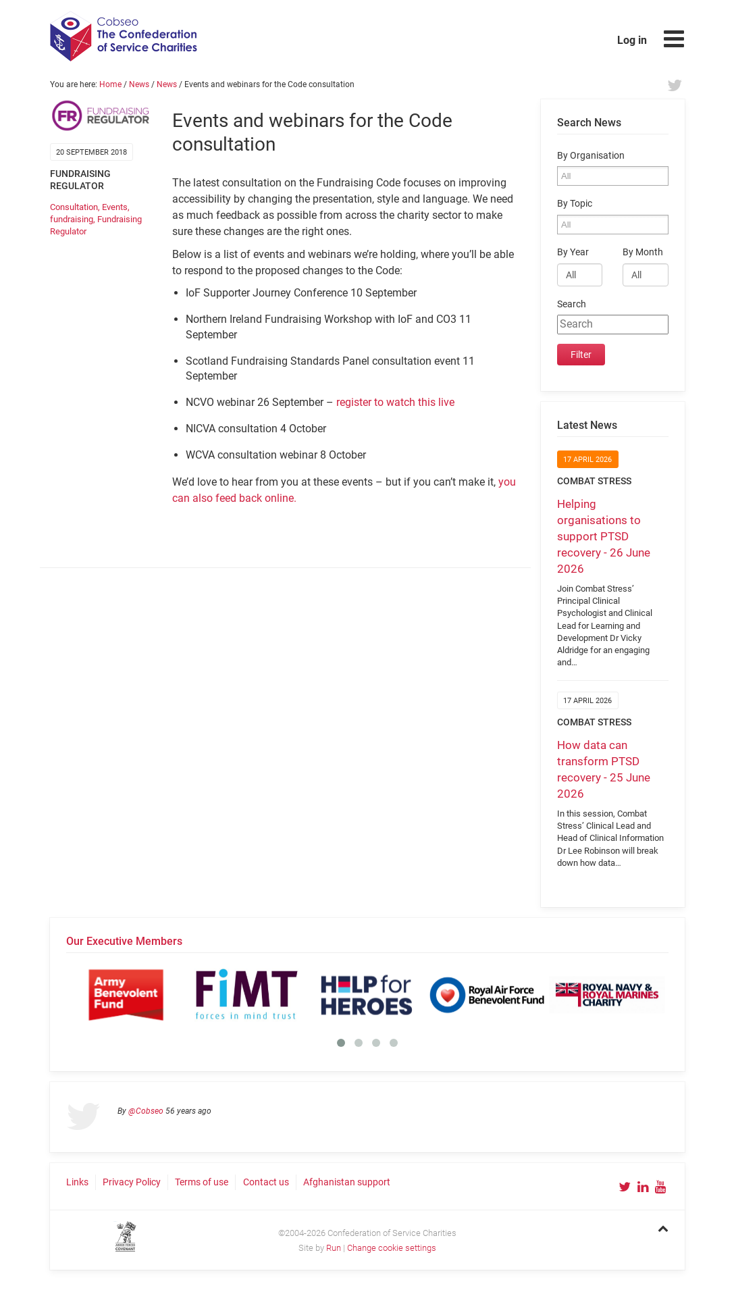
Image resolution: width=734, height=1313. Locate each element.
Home (110, 84)
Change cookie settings (391, 1248)
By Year (573, 252)
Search (571, 304)
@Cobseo (145, 1111)
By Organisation (591, 155)
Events (115, 207)
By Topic (574, 203)
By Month (643, 252)
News (139, 84)
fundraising (71, 219)
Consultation (74, 207)
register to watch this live (395, 402)
